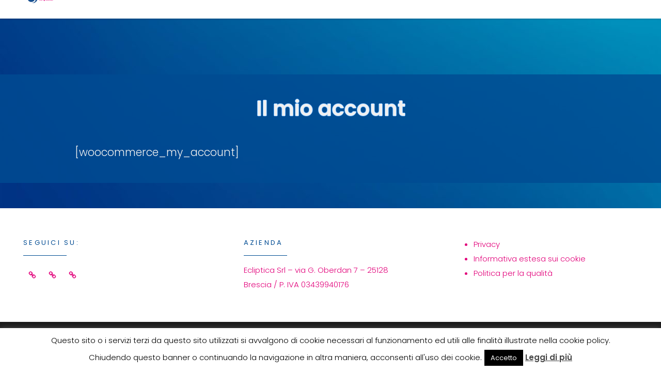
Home (283, 24)
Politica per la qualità (513, 273)
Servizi (350, 24)
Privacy (487, 244)
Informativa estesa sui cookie (530, 258)
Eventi (420, 24)
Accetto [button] (504, 358)
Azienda (494, 24)
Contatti (578, 24)
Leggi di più (548, 357)
